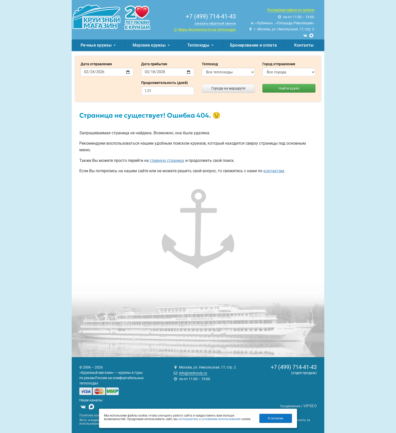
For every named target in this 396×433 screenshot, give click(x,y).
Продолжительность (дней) (164, 83)
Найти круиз (289, 88)
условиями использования (221, 419)
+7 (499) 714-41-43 (294, 367)
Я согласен (275, 418)
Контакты (304, 45)
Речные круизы (98, 45)
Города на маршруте (228, 88)
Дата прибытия (154, 64)
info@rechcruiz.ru (193, 373)
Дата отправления (96, 64)
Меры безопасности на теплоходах (207, 30)
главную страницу (167, 160)
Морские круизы (151, 45)
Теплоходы (200, 45)
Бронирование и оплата (253, 45)
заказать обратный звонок (215, 23)
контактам (273, 170)
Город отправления (278, 64)
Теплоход (210, 64)
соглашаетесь (188, 419)
